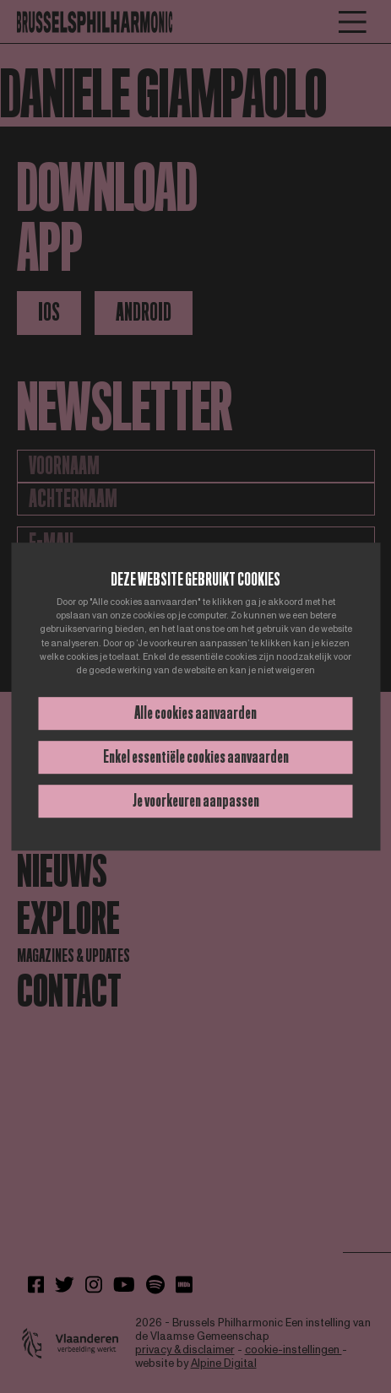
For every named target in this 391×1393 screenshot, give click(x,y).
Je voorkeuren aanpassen (196, 801)
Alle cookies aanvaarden (195, 713)
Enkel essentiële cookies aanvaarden (196, 757)
